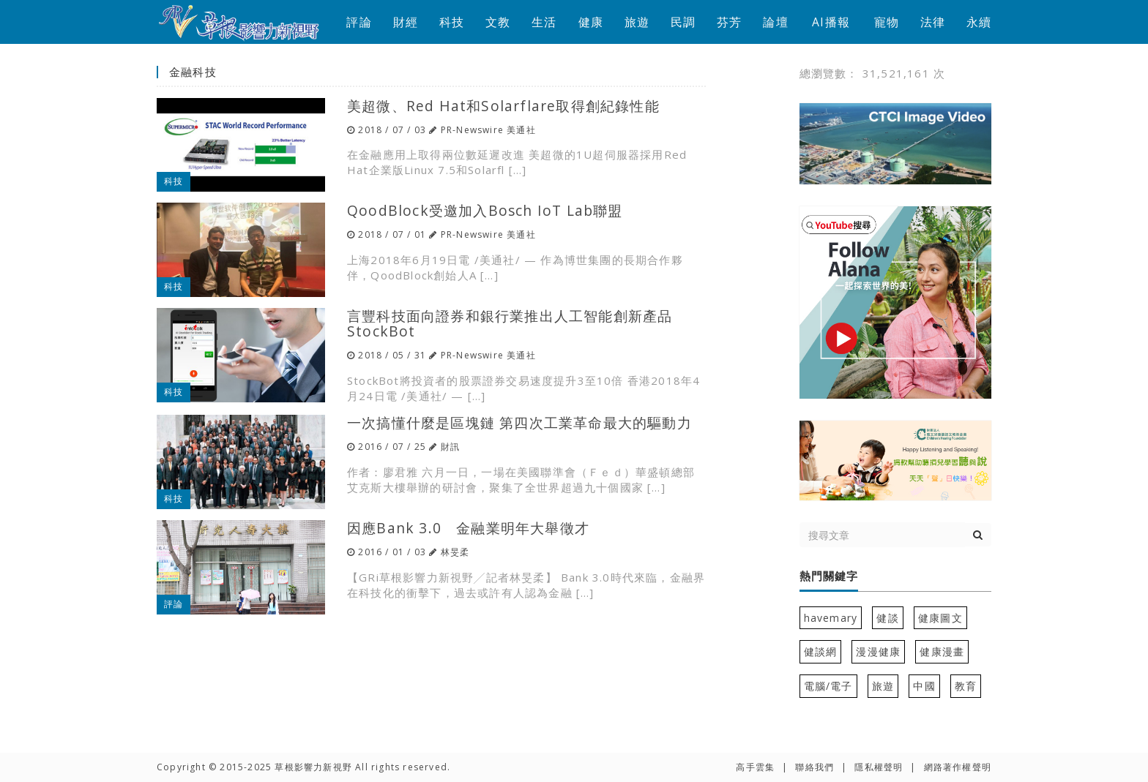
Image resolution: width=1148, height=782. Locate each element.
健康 (590, 22)
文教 (497, 22)
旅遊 (637, 22)
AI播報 (831, 22)
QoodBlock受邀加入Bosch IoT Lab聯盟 (485, 210)
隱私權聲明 (878, 767)
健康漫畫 (942, 651)
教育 (966, 686)
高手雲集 (755, 767)
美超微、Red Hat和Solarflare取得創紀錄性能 (503, 106)
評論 (358, 22)
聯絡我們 (814, 767)
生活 (544, 22)
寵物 (886, 22)
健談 (887, 618)
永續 (978, 22)
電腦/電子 (828, 686)
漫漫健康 (878, 651)
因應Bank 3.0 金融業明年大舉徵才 (468, 528)
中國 (924, 686)
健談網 (821, 651)
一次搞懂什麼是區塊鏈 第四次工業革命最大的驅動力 (519, 422)
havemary (831, 618)
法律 (932, 22)
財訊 (450, 446)
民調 (683, 22)
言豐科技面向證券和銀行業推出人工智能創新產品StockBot (509, 323)
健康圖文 (940, 618)
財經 (405, 22)
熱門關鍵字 (829, 576)
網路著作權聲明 (957, 767)
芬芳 (729, 22)
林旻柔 (455, 552)
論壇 (775, 22)
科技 (451, 22)
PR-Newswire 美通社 (488, 130)
